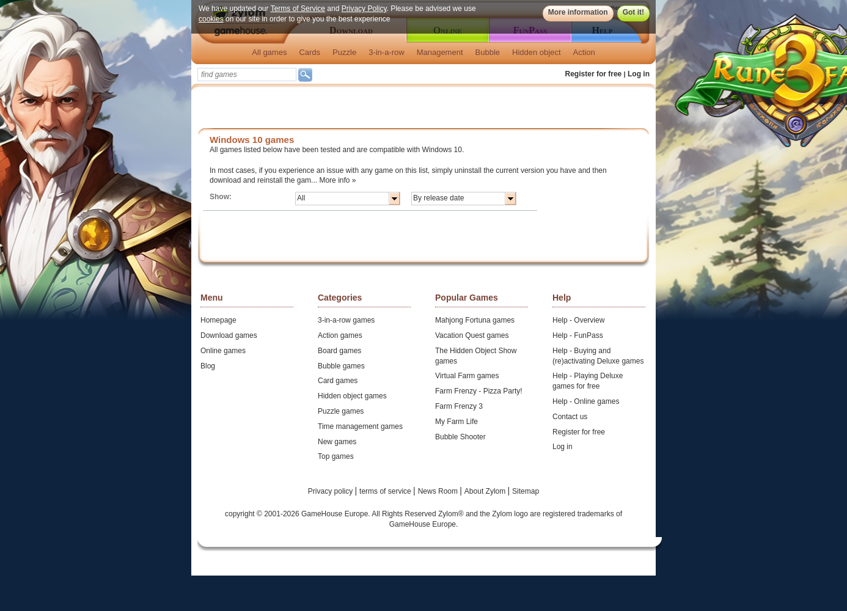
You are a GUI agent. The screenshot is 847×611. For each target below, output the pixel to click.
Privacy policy (331, 491)
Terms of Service (298, 8)
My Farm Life (456, 421)
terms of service (386, 491)
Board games (339, 350)
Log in (639, 74)
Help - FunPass (577, 335)
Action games (340, 335)
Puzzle (344, 52)
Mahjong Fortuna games (475, 320)
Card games (338, 380)
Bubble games (341, 366)
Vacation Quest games (472, 335)
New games (337, 441)
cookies (211, 19)
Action (584, 52)
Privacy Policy (364, 8)
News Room (439, 491)
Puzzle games (341, 411)
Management (440, 52)
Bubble (487, 52)
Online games (223, 350)
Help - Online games (585, 401)
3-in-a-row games (346, 320)
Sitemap (525, 491)
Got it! (633, 12)
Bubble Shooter (460, 437)
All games (269, 52)
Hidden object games (352, 396)
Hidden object (536, 52)
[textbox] (246, 74)
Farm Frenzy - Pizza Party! (478, 391)
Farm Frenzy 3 (459, 406)
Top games (336, 456)
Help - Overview (578, 320)
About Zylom (486, 491)
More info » (337, 180)
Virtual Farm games (467, 375)
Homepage (218, 320)
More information (578, 12)
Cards (309, 52)
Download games (228, 335)
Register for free (593, 74)
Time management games (360, 426)
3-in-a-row (387, 52)
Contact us (569, 416)
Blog (207, 366)
